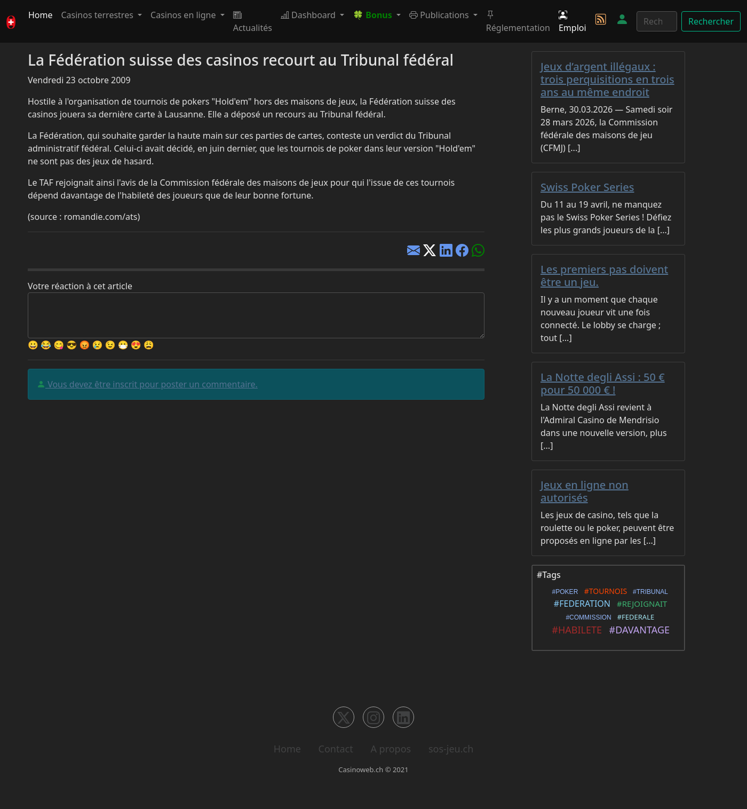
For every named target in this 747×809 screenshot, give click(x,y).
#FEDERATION (580, 603)
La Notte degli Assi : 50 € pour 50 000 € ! (603, 383)
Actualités (252, 21)
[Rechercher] (657, 21)
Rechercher (711, 21)
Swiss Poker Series (587, 187)
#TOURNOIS (603, 591)
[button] (376, 15)
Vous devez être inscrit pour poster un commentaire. (151, 384)
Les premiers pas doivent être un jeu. (604, 275)
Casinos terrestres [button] (98, 15)
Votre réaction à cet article (80, 286)
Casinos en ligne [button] (184, 15)
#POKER (563, 592)
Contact (336, 748)
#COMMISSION (586, 617)
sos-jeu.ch (450, 748)
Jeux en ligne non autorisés (585, 491)
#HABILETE (574, 629)
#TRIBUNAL (648, 592)
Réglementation (518, 21)
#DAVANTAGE (637, 629)
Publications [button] (440, 15)
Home (40, 15)
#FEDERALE (634, 617)
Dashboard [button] (309, 15)
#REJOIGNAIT (640, 603)
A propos (390, 748)
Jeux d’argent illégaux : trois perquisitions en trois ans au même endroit (607, 79)
